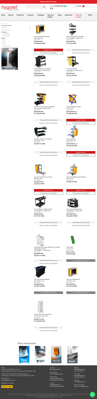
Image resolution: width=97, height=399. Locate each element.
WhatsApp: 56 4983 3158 (57, 380)
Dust (4, 39)
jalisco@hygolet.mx (55, 369)
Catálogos (40, 15)
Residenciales (6, 33)
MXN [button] (89, 15)
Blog (59, 15)
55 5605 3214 (58, 6)
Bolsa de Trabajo (79, 16)
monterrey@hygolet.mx (56, 374)
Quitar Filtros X (4, 23)
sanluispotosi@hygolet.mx (81, 386)
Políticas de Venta (43, 395)
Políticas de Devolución (65, 395)
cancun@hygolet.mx (79, 381)
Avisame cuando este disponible (81, 52)
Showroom (68, 15)
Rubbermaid (6, 45)
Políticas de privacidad (31, 395)
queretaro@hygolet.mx (56, 378)
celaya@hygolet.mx (55, 384)
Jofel (4, 41)
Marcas (10, 15)
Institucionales (6, 35)
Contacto (30, 15)
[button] (18, 354)
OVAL (4, 43)
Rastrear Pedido (51, 16)
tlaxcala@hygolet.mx (80, 375)
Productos (20, 15)
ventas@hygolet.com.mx (8, 380)
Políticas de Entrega (53, 395)
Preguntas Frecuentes (7, 383)
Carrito (79, 6)
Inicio (3, 15)
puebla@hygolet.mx (79, 369)
